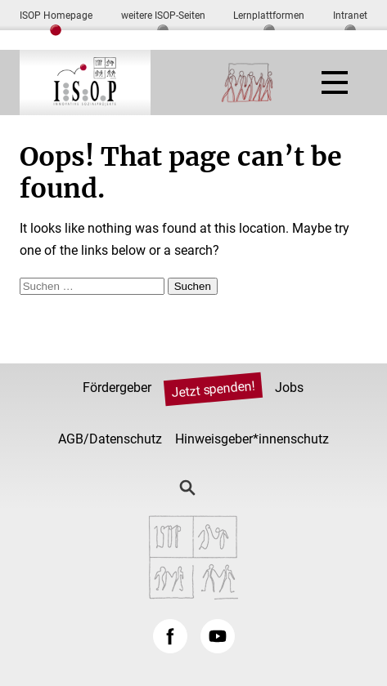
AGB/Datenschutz (110, 439)
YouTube (217, 636)
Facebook (170, 636)
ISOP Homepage (56, 15)
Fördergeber (117, 387)
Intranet (350, 15)
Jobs (289, 387)
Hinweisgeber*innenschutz (252, 439)
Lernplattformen (268, 15)
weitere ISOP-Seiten (163, 15)
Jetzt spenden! (213, 389)
